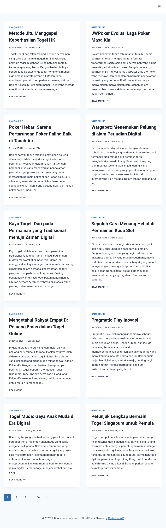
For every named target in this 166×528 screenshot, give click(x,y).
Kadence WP (116, 518)
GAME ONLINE (16, 27)
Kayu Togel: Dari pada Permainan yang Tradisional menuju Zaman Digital (37, 230)
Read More (17, 96)
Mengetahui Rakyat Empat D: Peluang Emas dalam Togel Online (38, 326)
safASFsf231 (18, 47)
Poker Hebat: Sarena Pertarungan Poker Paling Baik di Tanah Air (40, 133)
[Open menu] (159, 6)
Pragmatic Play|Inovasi (114, 320)
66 (38, 497)
